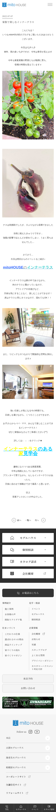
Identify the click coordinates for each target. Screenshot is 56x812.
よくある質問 (38, 655)
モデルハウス (38, 614)
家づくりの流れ (12, 650)
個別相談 (36, 619)
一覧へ (28, 520)
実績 (34, 644)
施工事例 (9, 608)
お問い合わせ (28, 688)
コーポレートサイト (16, 776)
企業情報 (33, 627)
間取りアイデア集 (13, 619)
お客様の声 (10, 614)
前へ (19, 520)
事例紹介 (6, 602)
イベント (36, 608)
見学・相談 (34, 602)
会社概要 (38, 633)
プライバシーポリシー (42, 660)
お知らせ (36, 639)
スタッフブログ (39, 649)
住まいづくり (8, 627)
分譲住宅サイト (14, 784)
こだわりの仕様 (12, 633)
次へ (37, 520)
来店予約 (28, 678)
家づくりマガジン (13, 655)
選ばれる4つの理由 (14, 639)
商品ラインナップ (13, 644)
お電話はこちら (28, 593)
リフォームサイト (15, 792)
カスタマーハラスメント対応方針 (42, 667)
